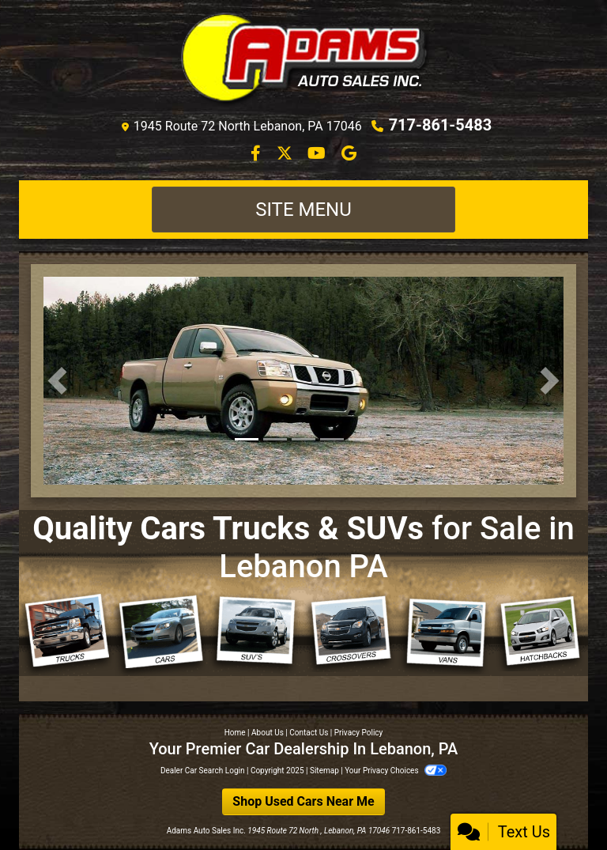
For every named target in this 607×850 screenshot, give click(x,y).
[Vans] (445, 633)
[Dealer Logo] (304, 61)
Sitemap (324, 770)
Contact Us (308, 732)
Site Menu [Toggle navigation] (303, 209)
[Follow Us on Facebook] (257, 154)
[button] (57, 381)
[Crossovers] (351, 632)
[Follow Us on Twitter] (286, 154)
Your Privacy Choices (396, 770)
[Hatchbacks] (540, 631)
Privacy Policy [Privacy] (358, 732)
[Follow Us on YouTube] (318, 154)
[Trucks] (66, 633)
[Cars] (161, 634)
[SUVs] (256, 633)
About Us (267, 732)
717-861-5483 (440, 124)
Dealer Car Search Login (202, 770)
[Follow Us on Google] (349, 154)
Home (235, 732)
